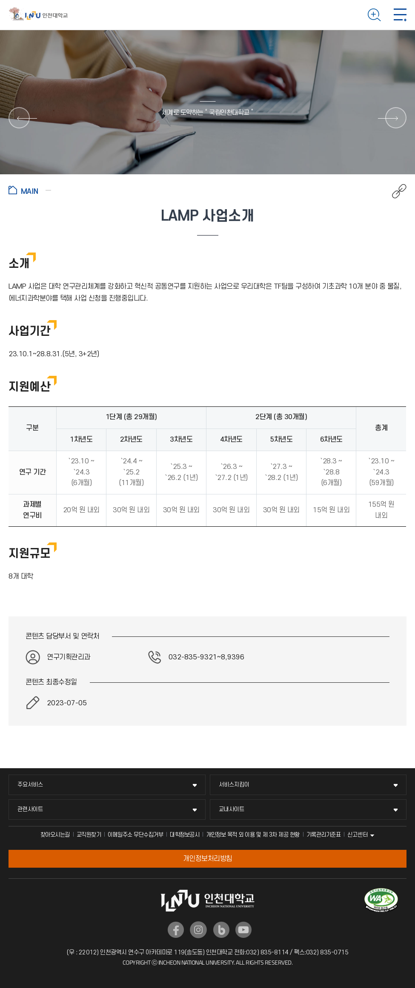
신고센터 (357, 835)
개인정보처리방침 (207, 859)
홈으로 (30, 190)
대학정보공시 (184, 835)
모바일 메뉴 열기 (400, 15)
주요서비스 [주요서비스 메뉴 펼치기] (30, 784)
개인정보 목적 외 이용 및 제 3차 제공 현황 (253, 835)
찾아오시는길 (55, 835)
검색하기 (374, 15)
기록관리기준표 (323, 835)
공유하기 (394, 191)
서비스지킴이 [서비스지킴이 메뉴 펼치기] (234, 784)
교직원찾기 (89, 835)
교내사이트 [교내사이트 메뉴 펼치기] (231, 809)
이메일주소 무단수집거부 (135, 835)
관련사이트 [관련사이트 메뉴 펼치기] (30, 809)
